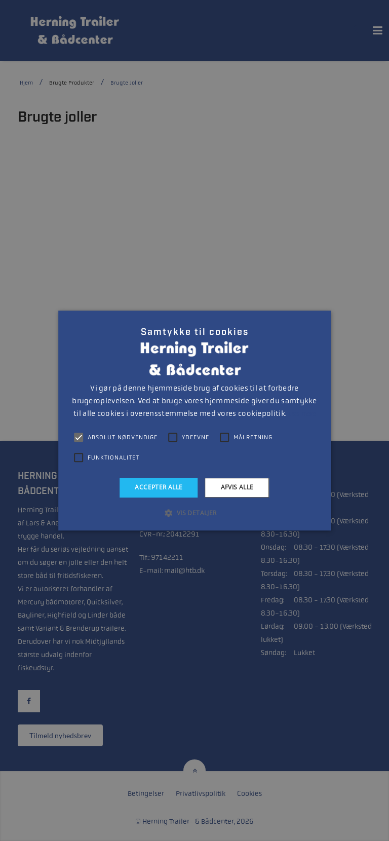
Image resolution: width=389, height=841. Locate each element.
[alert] (194, 420)
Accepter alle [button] (158, 487)
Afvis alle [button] (237, 487)
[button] (194, 513)
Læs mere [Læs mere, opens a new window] (301, 414)
